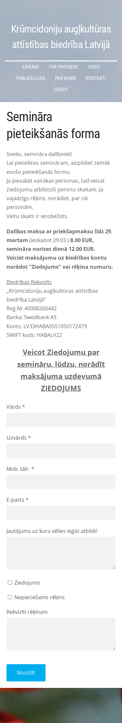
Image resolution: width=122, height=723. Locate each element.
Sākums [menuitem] (30, 67)
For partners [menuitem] (63, 67)
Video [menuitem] (94, 67)
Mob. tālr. (20, 468)
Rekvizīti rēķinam (27, 611)
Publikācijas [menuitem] (30, 78)
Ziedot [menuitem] (61, 90)
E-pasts (18, 499)
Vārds (16, 406)
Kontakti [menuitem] (96, 78)
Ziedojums (24, 582)
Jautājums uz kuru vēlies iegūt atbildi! (52, 531)
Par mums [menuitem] (65, 78)
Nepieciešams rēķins (36, 597)
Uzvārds (19, 437)
